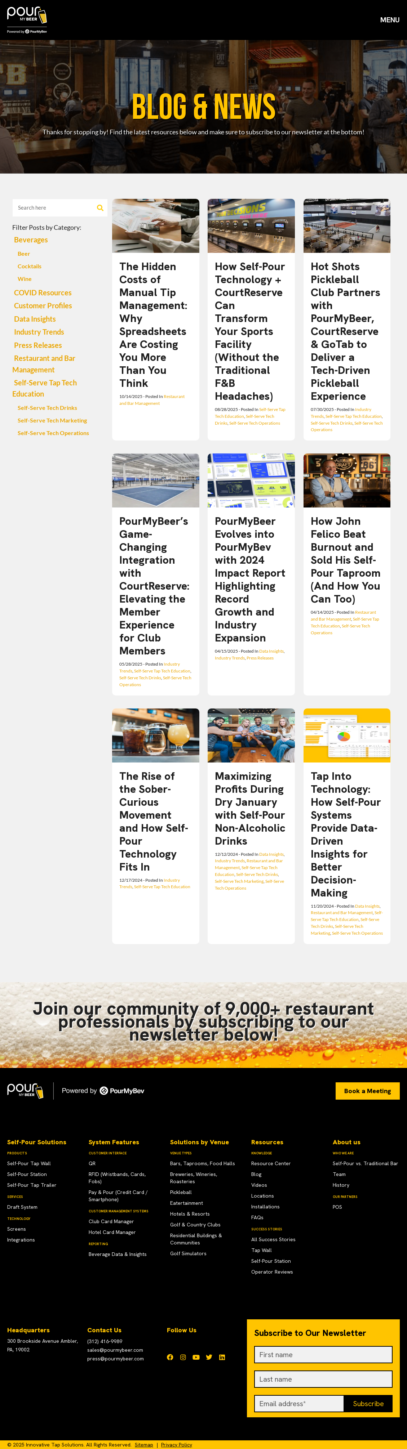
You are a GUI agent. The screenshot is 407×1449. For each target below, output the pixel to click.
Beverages (31, 240)
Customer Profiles (43, 305)
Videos (259, 1185)
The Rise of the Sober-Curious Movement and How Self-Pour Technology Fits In (153, 821)
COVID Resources (43, 293)
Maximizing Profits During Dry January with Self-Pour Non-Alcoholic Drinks (250, 808)
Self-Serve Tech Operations (53, 433)
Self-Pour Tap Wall (29, 1163)
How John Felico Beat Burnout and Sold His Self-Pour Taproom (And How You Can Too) (346, 560)
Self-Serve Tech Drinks (47, 407)
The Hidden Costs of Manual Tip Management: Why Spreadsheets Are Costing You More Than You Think (153, 324)
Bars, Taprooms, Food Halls (202, 1163)
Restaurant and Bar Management (342, 912)
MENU (390, 19)
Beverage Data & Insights (118, 1254)
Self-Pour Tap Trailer (32, 1185)
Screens (16, 1229)
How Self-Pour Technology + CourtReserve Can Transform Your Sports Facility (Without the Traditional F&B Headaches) (250, 331)
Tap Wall (261, 1250)
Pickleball (181, 1192)
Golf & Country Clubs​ (195, 1224)
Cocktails (29, 266)
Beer (24, 253)
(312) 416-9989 (104, 1341)
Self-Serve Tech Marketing (52, 420)
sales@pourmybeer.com (115, 1350)
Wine (25, 279)
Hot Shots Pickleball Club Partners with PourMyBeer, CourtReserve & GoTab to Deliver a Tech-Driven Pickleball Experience (345, 331)
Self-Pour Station (27, 1174)
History (341, 1185)
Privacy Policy (176, 1444)
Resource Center (271, 1163)
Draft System (22, 1207)
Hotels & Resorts (190, 1214)
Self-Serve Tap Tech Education (354, 416)
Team (339, 1174)
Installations (265, 1206)
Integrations (21, 1239)
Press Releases (38, 345)
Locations (262, 1196)
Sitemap (144, 1444)
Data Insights (35, 319)
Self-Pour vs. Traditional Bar (365, 1163)
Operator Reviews (272, 1272)
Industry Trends (39, 332)
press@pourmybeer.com (115, 1358)
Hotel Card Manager (112, 1232)
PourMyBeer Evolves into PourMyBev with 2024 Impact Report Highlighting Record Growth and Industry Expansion (250, 579)
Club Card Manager (111, 1221)
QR (92, 1163)
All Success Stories (273, 1239)
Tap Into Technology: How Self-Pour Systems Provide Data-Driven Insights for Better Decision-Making (346, 834)
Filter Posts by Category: (46, 227)
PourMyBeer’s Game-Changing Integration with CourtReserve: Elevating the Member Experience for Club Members (154, 586)
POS (337, 1207)
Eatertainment (186, 1203)
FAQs (257, 1217)
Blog (256, 1174)
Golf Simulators (188, 1253)
